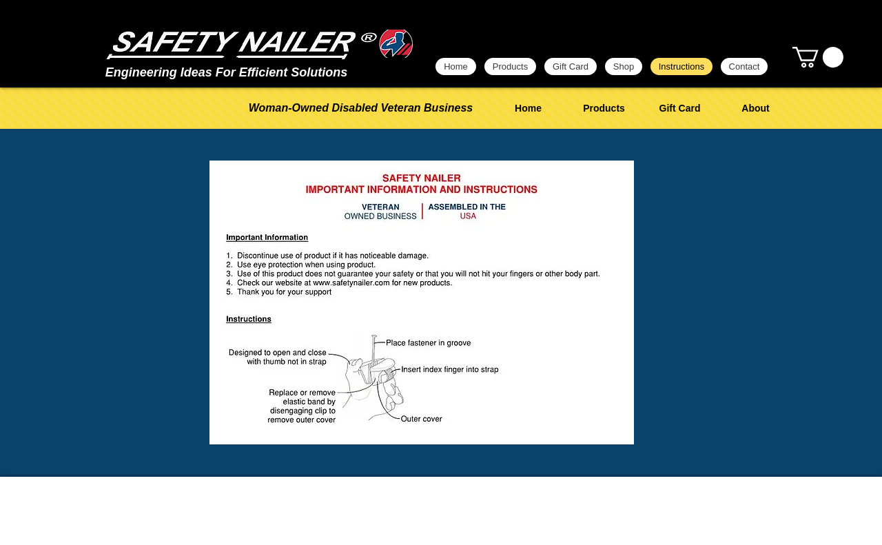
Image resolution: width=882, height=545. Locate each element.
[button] (817, 57)
